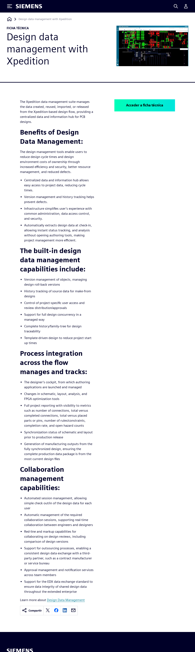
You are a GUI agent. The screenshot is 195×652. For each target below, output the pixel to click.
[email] (73, 610)
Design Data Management (66, 600)
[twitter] (48, 610)
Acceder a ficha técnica (144, 105)
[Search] (176, 6)
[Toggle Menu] (9, 6)
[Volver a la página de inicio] (9, 19)
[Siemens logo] (29, 6)
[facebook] (56, 610)
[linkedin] (65, 610)
